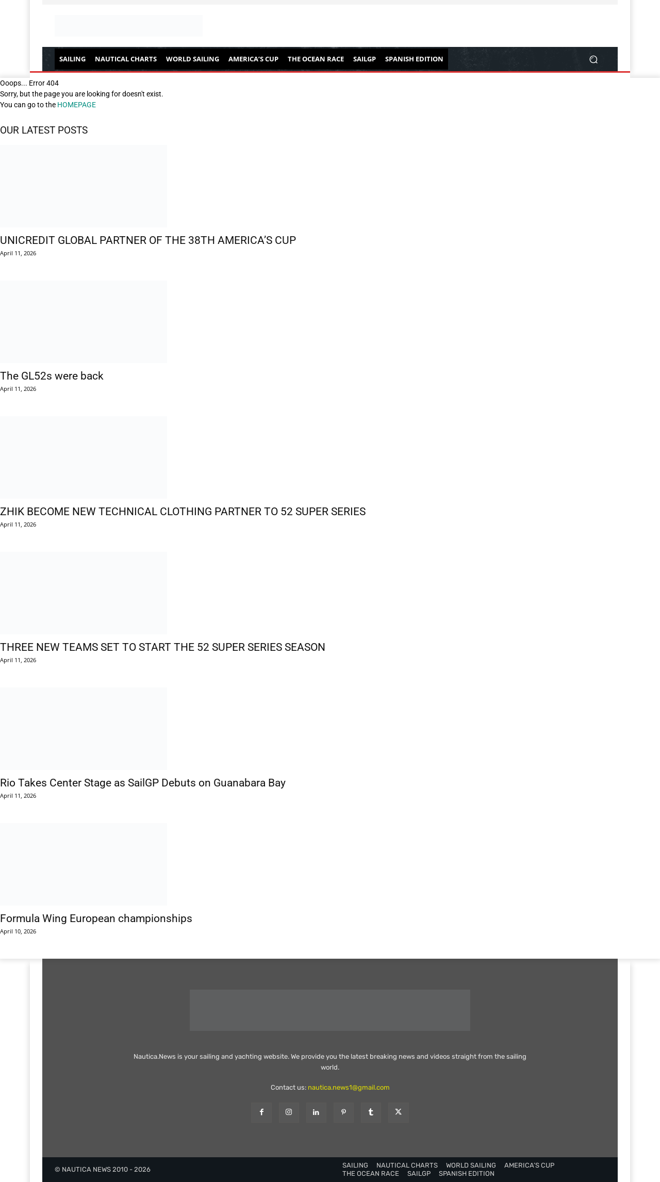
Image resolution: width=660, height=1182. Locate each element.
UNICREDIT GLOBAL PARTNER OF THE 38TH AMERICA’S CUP (148, 240)
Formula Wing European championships (96, 918)
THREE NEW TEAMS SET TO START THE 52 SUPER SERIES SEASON (162, 647)
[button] (593, 59)
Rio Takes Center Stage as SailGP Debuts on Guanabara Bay (143, 783)
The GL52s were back (52, 376)
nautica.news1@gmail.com (349, 1087)
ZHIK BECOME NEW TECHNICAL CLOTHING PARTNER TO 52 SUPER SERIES (183, 511)
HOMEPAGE (76, 105)
